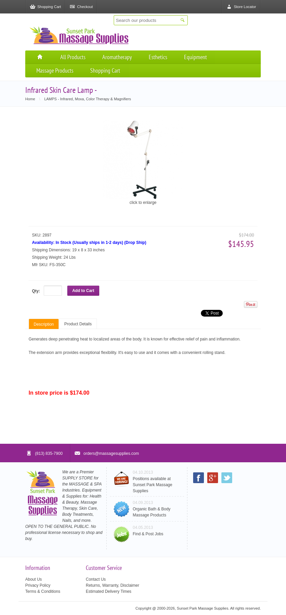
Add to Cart (83, 290)
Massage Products (54, 70)
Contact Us (96, 579)
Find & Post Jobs (148, 534)
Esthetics (158, 57)
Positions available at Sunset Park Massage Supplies (152, 484)
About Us (33, 579)
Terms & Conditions (42, 591)
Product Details (78, 324)
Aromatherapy (117, 57)
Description (44, 324)
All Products (72, 57)
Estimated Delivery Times (108, 591)
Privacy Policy (37, 585)
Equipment (195, 57)
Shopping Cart (105, 70)
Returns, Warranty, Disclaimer (112, 585)
